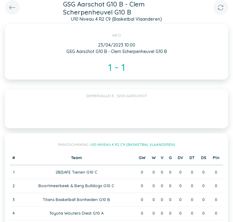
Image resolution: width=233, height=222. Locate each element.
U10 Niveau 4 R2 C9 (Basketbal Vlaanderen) (132, 144)
